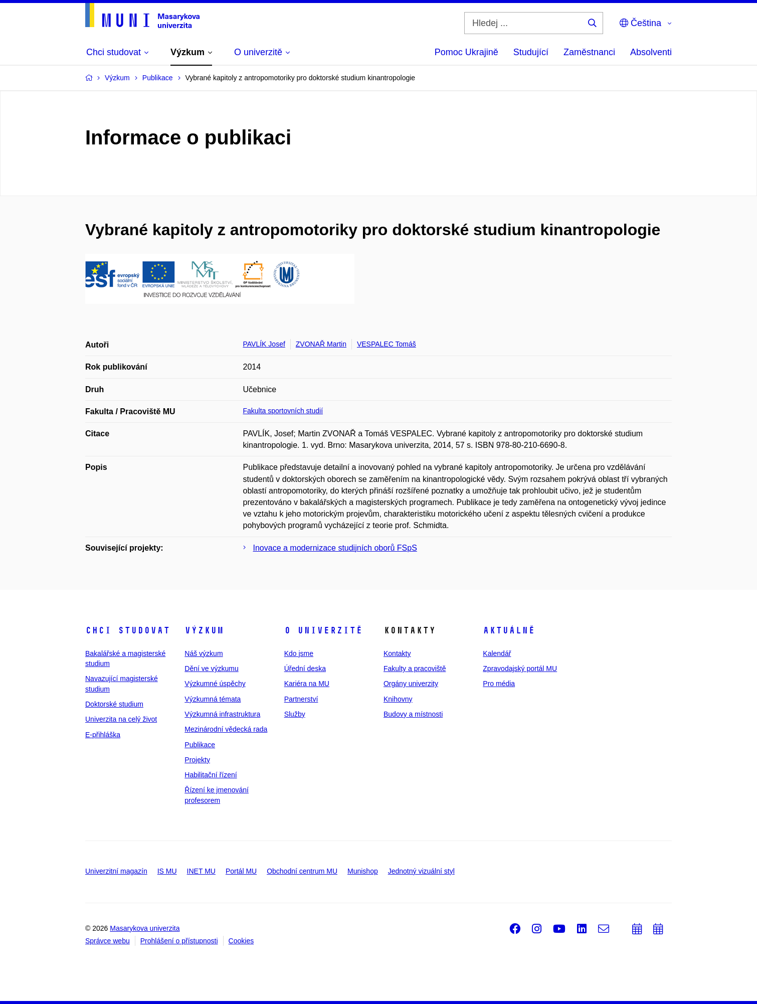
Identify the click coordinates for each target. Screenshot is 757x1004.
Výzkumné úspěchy (214, 684)
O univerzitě (323, 630)
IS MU (167, 871)
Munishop (362, 871)
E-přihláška (102, 735)
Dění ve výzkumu (211, 668)
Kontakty (397, 653)
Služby (294, 714)
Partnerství (301, 699)
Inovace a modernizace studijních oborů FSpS (335, 548)
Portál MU (241, 871)
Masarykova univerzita (144, 928)
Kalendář (497, 653)
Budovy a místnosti (413, 714)
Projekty (197, 760)
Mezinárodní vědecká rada (225, 729)
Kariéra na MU (306, 684)
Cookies (241, 941)
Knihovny (398, 699)
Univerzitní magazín (116, 871)
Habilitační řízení (210, 775)
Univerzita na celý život (121, 719)
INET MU (201, 871)
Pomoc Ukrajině (466, 52)
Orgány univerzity (411, 684)
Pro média (499, 684)
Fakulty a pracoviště (415, 668)
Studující (530, 52)
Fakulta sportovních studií (283, 411)
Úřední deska (305, 668)
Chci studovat (127, 630)
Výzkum (204, 630)
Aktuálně (509, 630)
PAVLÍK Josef (264, 344)
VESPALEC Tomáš (386, 344)
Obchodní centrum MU (302, 871)
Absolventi (651, 52)
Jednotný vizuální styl (421, 871)
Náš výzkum (203, 653)
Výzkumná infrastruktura (222, 714)
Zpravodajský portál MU (520, 668)
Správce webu (107, 941)
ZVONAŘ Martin (321, 344)
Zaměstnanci (589, 52)
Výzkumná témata (212, 699)
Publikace (199, 745)
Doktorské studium (114, 704)
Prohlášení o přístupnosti (179, 941)
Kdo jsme (298, 653)
